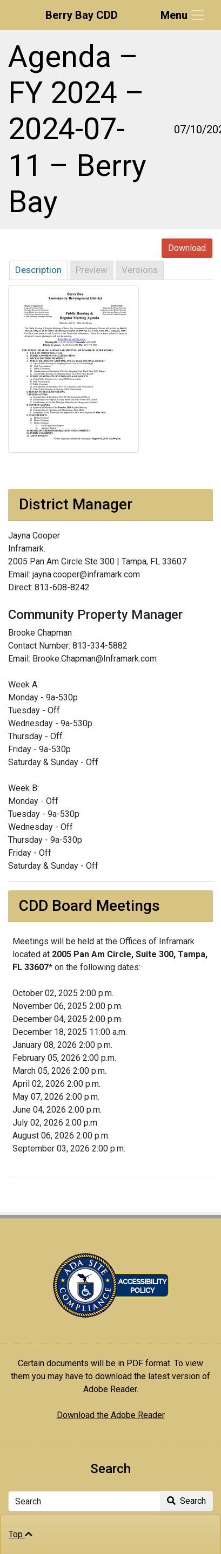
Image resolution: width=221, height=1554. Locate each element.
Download (187, 248)
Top (20, 1534)
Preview (92, 269)
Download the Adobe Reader (111, 1415)
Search (186, 1501)
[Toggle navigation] (183, 15)
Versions (140, 269)
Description (38, 269)
